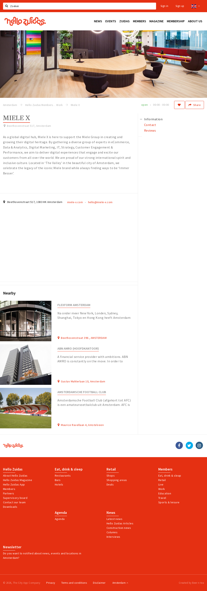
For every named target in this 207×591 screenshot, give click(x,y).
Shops (111, 475)
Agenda (61, 513)
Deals (110, 484)
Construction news (119, 528)
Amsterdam (120, 583)
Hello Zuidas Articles (120, 523)
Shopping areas (117, 480)
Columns (112, 532)
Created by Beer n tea (191, 583)
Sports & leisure (169, 502)
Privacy (50, 583)
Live (161, 484)
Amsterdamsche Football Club (81, 392)
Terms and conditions (74, 583)
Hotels (59, 484)
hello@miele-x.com (100, 202)
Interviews (113, 537)
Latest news (114, 519)
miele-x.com (75, 202)
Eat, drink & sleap (169, 475)
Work (161, 489)
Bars (58, 480)
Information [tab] (153, 119)
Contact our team (14, 502)
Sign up (180, 6)
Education (164, 493)
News (111, 513)
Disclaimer (99, 583)
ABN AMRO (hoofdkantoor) (78, 348)
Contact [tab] (150, 125)
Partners (8, 493)
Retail (111, 469)
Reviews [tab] (150, 130)
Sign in (164, 6)
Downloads (10, 507)
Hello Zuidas (13, 469)
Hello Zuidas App (14, 484)
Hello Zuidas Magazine (17, 480)
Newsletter (12, 547)
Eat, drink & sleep (69, 469)
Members (9, 489)
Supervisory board (15, 498)
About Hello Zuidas (15, 475)
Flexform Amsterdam (73, 305)
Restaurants (63, 475)
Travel (162, 498)
